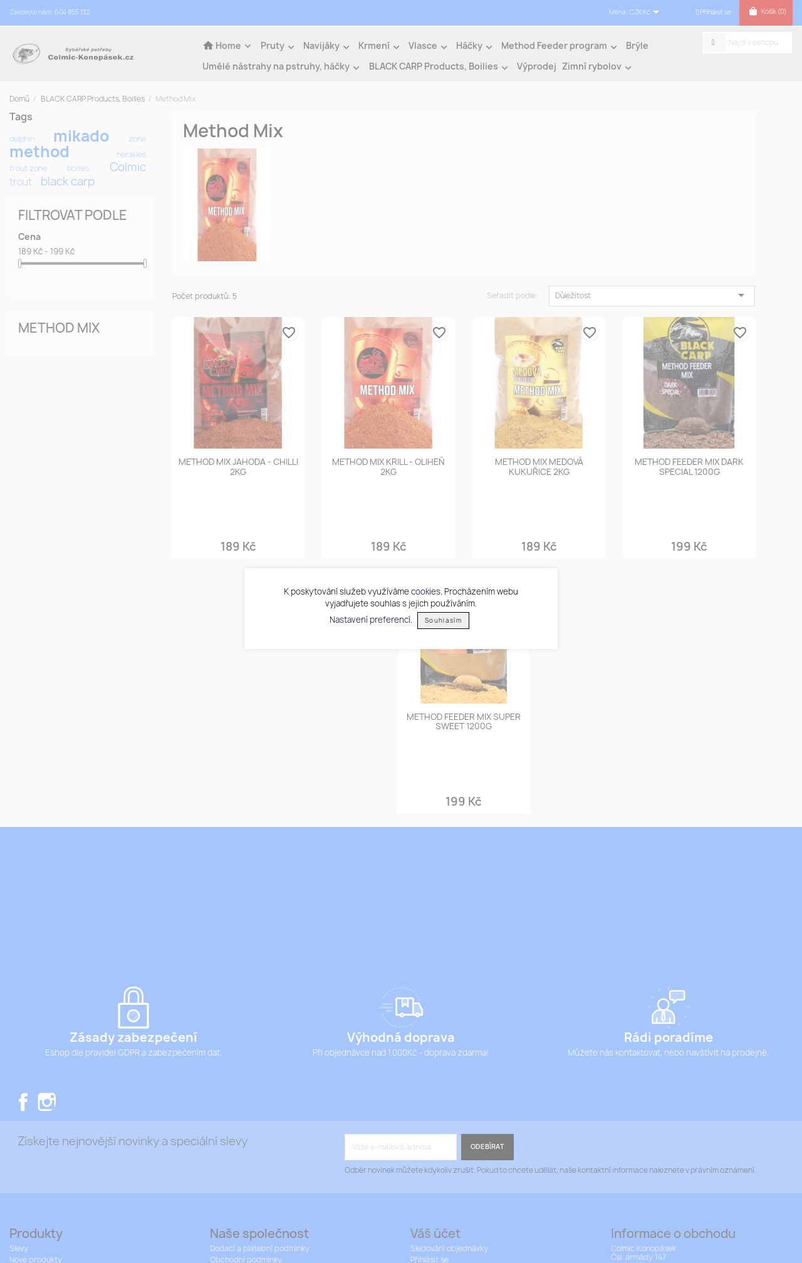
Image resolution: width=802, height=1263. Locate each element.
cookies (425, 591)
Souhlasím (443, 620)
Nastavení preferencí (370, 619)
